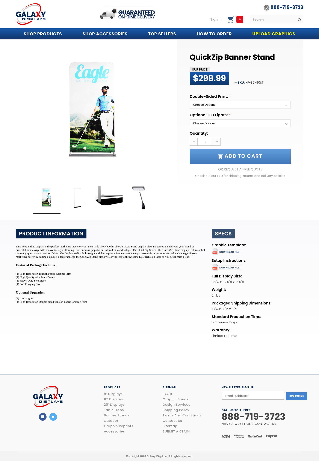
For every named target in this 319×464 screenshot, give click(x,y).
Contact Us (172, 421)
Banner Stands (117, 415)
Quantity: (199, 133)
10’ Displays (114, 399)
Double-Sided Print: (209, 96)
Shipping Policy (176, 410)
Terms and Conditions (182, 415)
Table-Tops (114, 410)
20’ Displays (114, 404)
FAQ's (167, 394)
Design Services (176, 404)
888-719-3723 (283, 7)
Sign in (216, 19)
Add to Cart (240, 156)
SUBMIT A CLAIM (176, 431)
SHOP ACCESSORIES (105, 34)
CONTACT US (265, 423)
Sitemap (170, 426)
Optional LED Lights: (209, 115)
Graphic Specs (175, 399)
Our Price (199, 69)
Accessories (114, 431)
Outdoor (111, 421)
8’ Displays (113, 394)
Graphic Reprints (118, 426)
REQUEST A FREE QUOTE (243, 169)
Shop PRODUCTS (43, 34)
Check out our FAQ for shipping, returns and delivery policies (240, 176)
